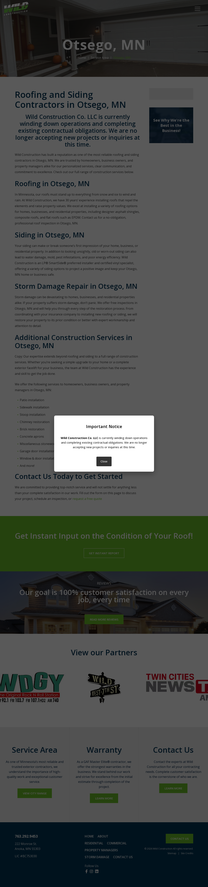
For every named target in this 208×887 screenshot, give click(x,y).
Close (104, 461)
